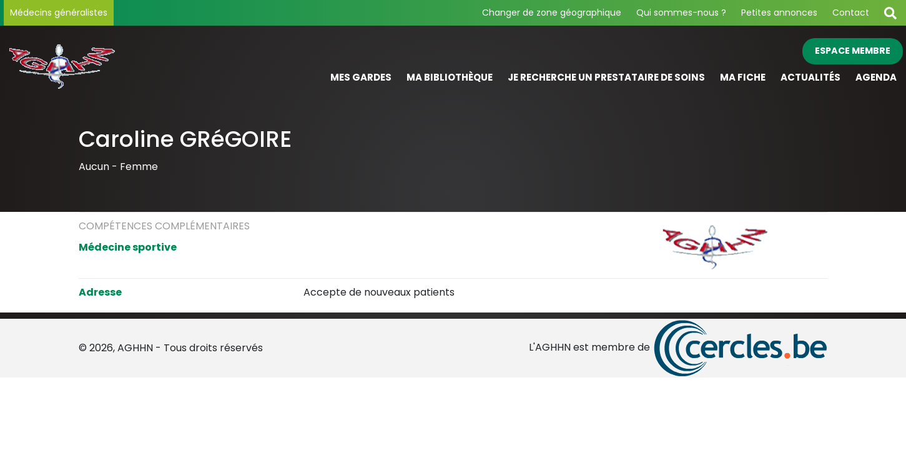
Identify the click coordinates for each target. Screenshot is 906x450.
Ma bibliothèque (449, 77)
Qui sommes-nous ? (681, 12)
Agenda (876, 77)
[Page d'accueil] (116, 64)
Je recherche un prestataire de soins (606, 77)
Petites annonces (779, 12)
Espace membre (852, 50)
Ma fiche (743, 77)
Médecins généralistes (58, 12)
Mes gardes (360, 77)
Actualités (810, 77)
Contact (850, 12)
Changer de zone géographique (551, 12)
